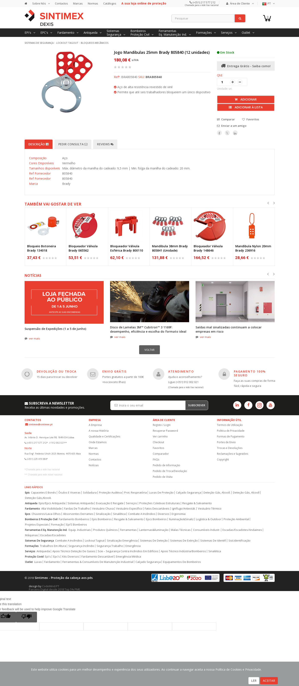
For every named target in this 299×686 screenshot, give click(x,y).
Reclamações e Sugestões (232, 454)
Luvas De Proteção (161, 492)
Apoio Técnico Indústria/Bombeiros (183, 551)
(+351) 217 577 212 (203, 2)
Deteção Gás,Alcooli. (38, 498)
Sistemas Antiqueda (81, 503)
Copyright (223, 459)
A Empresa (95, 425)
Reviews (105, 144)
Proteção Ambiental (236, 519)
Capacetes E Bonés (43, 492)
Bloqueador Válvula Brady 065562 (83, 248)
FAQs (156, 459)
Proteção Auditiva (110, 492)
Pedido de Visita (162, 477)
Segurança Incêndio (81, 546)
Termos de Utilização (230, 425)
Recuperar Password (165, 431)
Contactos (61, 3)
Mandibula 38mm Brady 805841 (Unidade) (170, 248)
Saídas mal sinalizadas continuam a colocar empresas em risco (229, 329)
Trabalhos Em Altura (53, 546)
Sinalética (119, 514)
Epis (27, 492)
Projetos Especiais (37, 524)
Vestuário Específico (129, 508)
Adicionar (246, 99)
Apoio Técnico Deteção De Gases (73, 551)
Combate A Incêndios (141, 514)
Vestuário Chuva (103, 508)
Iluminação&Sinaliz (181, 519)
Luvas (38, 562)
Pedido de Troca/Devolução (170, 471)
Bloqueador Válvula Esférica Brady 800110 (126, 248)
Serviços (131, 503)
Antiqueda (31, 503)
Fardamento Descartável (97, 556)
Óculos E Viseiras (69, 492)
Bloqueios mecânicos (94, 42)
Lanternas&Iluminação (153, 530)
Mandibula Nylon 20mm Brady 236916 (253, 248)
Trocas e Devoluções (229, 448)
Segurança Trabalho (110, 546)
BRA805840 (154, 77)
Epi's (48, 556)
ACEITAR (269, 681)
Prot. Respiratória (135, 492)
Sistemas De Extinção (184, 540)
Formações (32, 546)
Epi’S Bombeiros (76, 524)
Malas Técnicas (181, 530)
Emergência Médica (128, 556)
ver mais (34, 338)
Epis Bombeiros (102, 519)
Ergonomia (179, 514)
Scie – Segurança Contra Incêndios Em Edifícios (128, 551)
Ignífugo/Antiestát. (184, 508)
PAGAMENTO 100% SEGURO (250, 373)
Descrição (38, 144)
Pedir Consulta (72, 144)
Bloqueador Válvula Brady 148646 (208, 248)
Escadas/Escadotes (53, 535)
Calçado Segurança (188, 492)
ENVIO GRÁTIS (114, 371)
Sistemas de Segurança (39, 42)
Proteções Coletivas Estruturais (159, 503)
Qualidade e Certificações (104, 436)
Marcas (78, 3)
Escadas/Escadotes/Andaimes (242, 530)
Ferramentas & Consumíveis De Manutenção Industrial (97, 562)
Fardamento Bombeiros (74, 519)
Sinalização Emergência (122, 540)
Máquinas (31, 535)
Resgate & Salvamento (197, 503)
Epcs (27, 514)
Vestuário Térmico (209, 508)
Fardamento (32, 508)
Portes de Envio (226, 442)
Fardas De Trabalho (77, 508)
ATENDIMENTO (181, 371)
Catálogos (109, 3)
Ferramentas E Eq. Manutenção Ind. (46, 530)
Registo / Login (162, 425)
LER (253, 681)
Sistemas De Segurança (39, 540)
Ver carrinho (160, 436)
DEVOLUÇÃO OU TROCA (57, 371)
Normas (93, 3)
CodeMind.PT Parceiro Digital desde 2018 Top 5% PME (54, 587)
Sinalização (103, 514)
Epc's (56, 556)
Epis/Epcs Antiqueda (52, 503)
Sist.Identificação (239, 540)
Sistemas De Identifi (213, 540)
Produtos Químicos (105, 530)
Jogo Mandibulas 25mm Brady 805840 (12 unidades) (162, 52)
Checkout (158, 442)
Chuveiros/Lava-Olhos (46, 514)
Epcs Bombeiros (156, 519)
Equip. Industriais (80, 530)
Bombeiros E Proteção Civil (41, 519)
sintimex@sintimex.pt (41, 424)
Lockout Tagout (67, 42)
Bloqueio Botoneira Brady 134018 (41, 248)
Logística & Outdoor (208, 519)
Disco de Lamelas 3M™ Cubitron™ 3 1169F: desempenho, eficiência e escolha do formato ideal (148, 329)
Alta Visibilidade (51, 508)
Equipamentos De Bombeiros (182, 562)
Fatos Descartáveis (157, 508)
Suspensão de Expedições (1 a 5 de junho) (55, 329)
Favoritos (158, 448)
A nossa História (99, 431)
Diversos (163, 514)
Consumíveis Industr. (206, 530)
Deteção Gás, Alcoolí (246, 492)
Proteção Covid (34, 556)
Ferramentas (128, 530)
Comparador (161, 454)
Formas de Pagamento (231, 436)
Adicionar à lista (246, 107)
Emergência (133, 546)
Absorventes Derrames (78, 514)
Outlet (29, 562)
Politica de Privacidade (231, 431)
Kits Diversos (70, 556)
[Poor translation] (26, 617)
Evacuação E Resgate (110, 503)
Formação (57, 524)
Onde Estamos (97, 442)
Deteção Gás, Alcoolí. (217, 492)
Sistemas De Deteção (154, 540)
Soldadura (90, 492)
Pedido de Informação (166, 465)
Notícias (94, 465)
